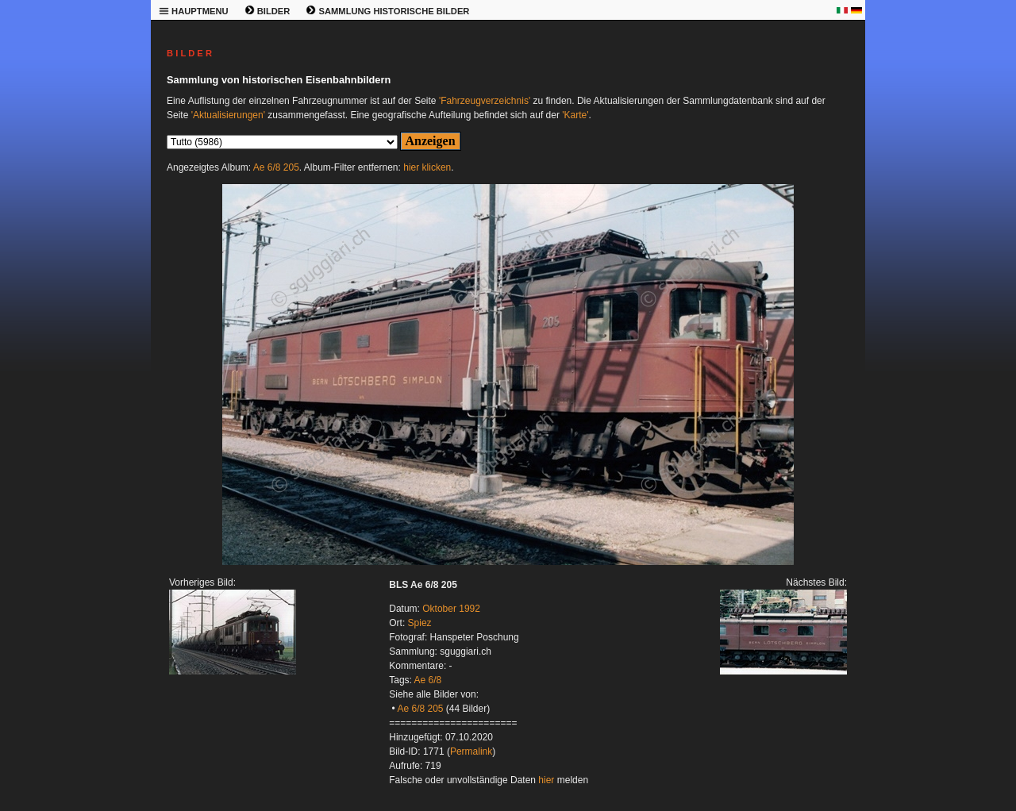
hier (546, 780)
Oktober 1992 (451, 608)
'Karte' (575, 115)
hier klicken (427, 167)
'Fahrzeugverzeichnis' (484, 100)
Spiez (420, 622)
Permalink (471, 751)
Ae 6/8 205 (276, 167)
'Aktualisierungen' (228, 115)
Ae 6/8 (428, 680)
